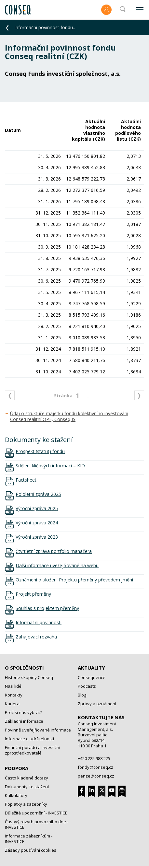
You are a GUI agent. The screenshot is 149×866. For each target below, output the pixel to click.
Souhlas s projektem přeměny (47, 608)
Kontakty (13, 695)
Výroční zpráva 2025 (37, 508)
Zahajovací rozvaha (36, 637)
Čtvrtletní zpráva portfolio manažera (54, 551)
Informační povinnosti (38, 623)
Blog (82, 695)
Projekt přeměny (33, 594)
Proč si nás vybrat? (23, 712)
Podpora (16, 768)
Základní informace (24, 721)
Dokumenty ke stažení (27, 787)
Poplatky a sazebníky (26, 804)
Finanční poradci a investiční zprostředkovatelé (32, 750)
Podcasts (87, 686)
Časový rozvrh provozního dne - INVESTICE (36, 824)
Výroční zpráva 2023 (37, 537)
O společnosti (24, 667)
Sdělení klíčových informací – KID (50, 466)
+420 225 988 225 (94, 758)
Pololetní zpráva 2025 (38, 494)
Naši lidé (13, 686)
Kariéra (12, 704)
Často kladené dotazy (26, 778)
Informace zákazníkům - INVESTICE (28, 838)
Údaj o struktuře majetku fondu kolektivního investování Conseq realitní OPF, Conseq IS (69, 416)
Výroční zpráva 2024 (37, 523)
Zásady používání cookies (30, 850)
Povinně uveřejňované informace (38, 730)
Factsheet (26, 480)
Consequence (91, 677)
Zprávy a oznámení (97, 704)
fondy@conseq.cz (95, 767)
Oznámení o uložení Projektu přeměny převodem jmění (74, 580)
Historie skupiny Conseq (29, 677)
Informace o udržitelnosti (29, 739)
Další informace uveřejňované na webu (57, 565)
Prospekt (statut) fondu (40, 451)
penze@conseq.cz (96, 776)
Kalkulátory (16, 795)
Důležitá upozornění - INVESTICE (36, 813)
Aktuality (91, 667)
